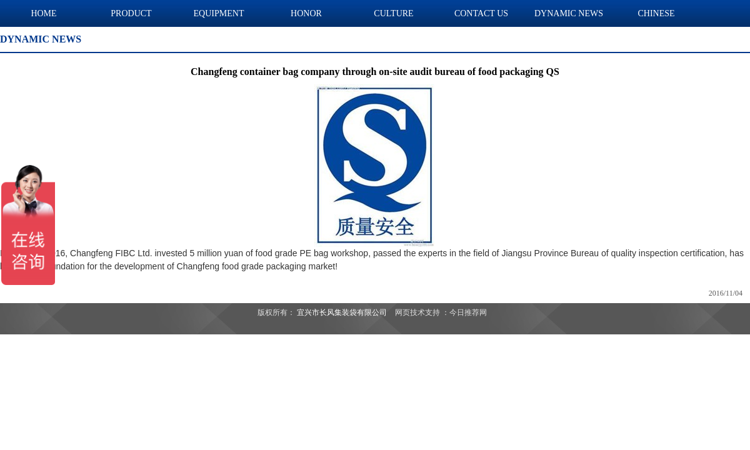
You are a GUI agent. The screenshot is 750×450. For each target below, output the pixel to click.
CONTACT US (481, 13)
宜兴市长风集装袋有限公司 (342, 312)
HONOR (306, 13)
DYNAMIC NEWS (568, 13)
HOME (43, 13)
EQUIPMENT (219, 13)
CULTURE (393, 13)
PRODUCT (131, 13)
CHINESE (656, 13)
